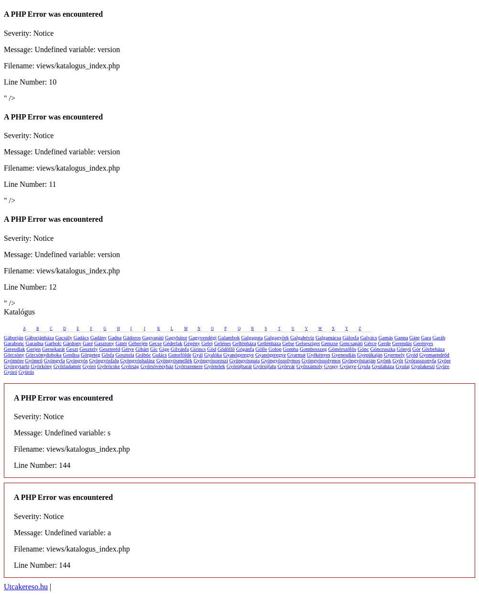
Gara (426, 337)
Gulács (159, 354)
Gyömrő (34, 360)
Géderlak (172, 343)
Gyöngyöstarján (358, 360)
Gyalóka (213, 354)
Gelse (288, 343)
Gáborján (13, 337)
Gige (164, 349)
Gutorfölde (179, 354)
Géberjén (138, 343)
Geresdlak (14, 349)
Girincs (198, 349)
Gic (154, 349)
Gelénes (222, 343)
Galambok (229, 337)
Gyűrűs (26, 372)
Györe (444, 360)
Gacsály (63, 337)
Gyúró (10, 372)
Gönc (363, 349)
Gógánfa (245, 349)
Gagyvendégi (202, 337)
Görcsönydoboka (44, 354)
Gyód (412, 354)
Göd (211, 349)
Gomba (290, 349)
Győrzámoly (309, 366)
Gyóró (89, 366)
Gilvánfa (180, 349)
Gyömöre (14, 360)
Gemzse (329, 343)
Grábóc (143, 354)
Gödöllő (226, 349)
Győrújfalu (264, 366)
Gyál (198, 354)
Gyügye (347, 366)
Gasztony (104, 343)
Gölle (261, 349)
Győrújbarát (239, 366)
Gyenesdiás (344, 354)
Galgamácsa (328, 337)
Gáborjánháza (39, 337)
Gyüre (442, 366)
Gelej (207, 343)
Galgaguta (251, 337)
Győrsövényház (157, 366)
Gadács (81, 337)
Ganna (401, 337)
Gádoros (132, 337)
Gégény (192, 343)
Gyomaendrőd (434, 354)
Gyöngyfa (54, 360)
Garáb (439, 337)
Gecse (155, 343)
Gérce (370, 343)
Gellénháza (244, 343)
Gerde (384, 343)
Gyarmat (296, 354)
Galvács (368, 337)
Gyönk (384, 360)
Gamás (386, 337)
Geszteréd (109, 349)
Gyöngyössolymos (280, 360)
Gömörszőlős (342, 349)
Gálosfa (350, 337)
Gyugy (331, 366)
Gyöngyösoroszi (211, 360)
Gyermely (394, 354)
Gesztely (88, 349)
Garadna (35, 343)
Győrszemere (189, 366)
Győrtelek (214, 366)
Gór (417, 349)
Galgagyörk (276, 337)
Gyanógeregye (238, 354)
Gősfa (108, 354)
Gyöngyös (76, 360)
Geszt (72, 349)
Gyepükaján (369, 354)
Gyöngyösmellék (174, 360)
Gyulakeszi (423, 366)
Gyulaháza (383, 366)
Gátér (121, 343)
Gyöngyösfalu (104, 360)
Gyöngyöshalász (137, 360)
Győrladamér (67, 366)
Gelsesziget (307, 343)
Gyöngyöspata (244, 360)
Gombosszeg (313, 349)
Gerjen (33, 349)
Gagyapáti (152, 337)
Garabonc (14, 343)
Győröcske (108, 366)
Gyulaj (402, 366)
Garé (88, 343)
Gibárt (142, 349)
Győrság (130, 366)
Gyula (364, 366)
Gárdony (72, 343)
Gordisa (71, 354)
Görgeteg (90, 354)
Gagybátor (176, 337)
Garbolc (53, 343)
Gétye (127, 349)
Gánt (414, 337)
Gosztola (125, 354)
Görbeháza (433, 349)
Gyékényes (318, 354)
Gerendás (402, 343)
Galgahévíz (302, 337)
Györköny (41, 366)
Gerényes (424, 343)
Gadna (115, 337)
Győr (397, 360)
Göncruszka (383, 349)
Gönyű (404, 349)
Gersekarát (53, 349)
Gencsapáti (351, 343)
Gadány (98, 337)
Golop (275, 349)
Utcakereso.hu (26, 587)
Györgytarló (17, 366)
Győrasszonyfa (420, 360)
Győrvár (286, 366)
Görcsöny (14, 354)
